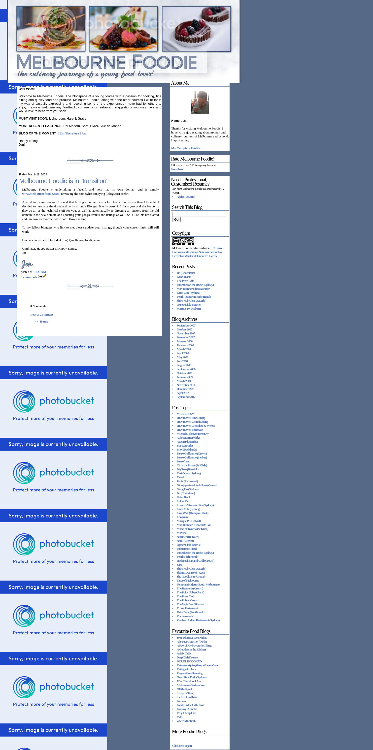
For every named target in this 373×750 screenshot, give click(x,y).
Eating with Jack (186, 669)
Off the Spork (185, 689)
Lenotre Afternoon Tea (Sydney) (195, 505)
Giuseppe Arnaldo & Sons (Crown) (197, 485)
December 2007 (186, 337)
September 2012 (186, 397)
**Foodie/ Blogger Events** (192, 433)
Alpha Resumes (186, 196)
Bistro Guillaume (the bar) (192, 457)
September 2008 (186, 369)
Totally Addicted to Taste (191, 705)
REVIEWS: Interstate (190, 429)
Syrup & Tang (185, 693)
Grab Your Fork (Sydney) (191, 677)
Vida (179, 717)
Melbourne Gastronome (191, 685)
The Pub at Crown (187, 600)
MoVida (181, 533)
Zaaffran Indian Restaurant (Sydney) (198, 620)
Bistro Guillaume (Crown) (192, 453)
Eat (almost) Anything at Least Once (197, 665)
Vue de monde (185, 616)
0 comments (29, 277)
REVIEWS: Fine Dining (191, 418)
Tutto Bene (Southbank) (190, 612)
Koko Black (183, 277)
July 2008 (182, 361)
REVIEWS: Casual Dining (192, 422)
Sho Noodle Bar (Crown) (191, 576)
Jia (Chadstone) (186, 273)
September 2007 (186, 325)
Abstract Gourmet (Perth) (192, 641)
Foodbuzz (178, 169)
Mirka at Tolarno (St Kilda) (192, 529)
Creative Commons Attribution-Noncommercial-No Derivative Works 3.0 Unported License (197, 252)
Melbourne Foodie (182, 248)
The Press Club (185, 281)
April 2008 (183, 353)
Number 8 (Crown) (188, 537)
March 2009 (184, 381)
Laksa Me (182, 501)
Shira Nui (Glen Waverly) (191, 300)
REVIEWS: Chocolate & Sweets (195, 425)
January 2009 (184, 377)
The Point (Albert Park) (190, 592)
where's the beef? (186, 721)
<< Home (41, 321)
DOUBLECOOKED (189, 661)
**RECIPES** (185, 414)
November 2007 (186, 333)
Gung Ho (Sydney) (187, 489)
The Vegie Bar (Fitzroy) (190, 604)
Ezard (180, 477)
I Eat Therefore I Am (72, 133)
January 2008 (184, 341)
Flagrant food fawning (189, 673)
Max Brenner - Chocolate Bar (194, 525)
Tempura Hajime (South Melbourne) (198, 584)
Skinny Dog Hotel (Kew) (191, 572)
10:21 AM (39, 272)
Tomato (181, 701)
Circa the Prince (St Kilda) (192, 465)
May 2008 (182, 357)
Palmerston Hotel (187, 549)
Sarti (179, 564)
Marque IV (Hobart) (189, 308)
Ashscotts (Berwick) (188, 437)
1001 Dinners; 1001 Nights (192, 637)
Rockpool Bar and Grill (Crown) (195, 560)
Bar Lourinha (185, 445)
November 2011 (186, 385)
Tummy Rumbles (187, 709)
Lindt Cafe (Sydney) (188, 292)
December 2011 (186, 389)
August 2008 (184, 365)
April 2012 (183, 393)
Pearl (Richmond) (187, 556)
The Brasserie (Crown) (190, 588)
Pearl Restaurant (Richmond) (194, 296)
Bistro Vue (183, 461)
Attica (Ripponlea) (187, 441)
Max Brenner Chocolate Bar (193, 289)
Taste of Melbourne (188, 580)
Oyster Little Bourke (188, 304)
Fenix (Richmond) (187, 481)
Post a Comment (42, 314)
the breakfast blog (187, 697)
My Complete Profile (185, 148)
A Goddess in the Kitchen (191, 649)
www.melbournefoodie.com (41, 194)
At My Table (184, 653)
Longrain (182, 517)
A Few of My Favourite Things (194, 645)
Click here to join (182, 746)
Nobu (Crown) (185, 541)
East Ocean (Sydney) (189, 473)
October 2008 (184, 373)
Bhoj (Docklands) (187, 449)
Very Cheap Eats (186, 713)
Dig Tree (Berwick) (187, 469)
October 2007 (184, 329)
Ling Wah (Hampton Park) (192, 513)
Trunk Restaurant (187, 608)
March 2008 (184, 349)
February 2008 (185, 345)
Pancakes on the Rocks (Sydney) (195, 285)
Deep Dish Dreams (187, 657)
